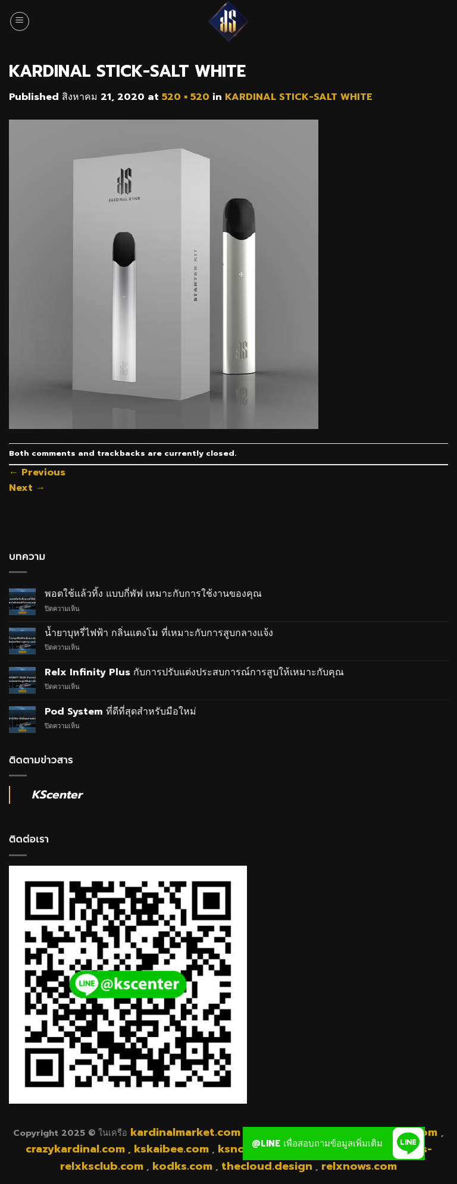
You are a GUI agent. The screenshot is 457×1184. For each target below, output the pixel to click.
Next (27, 488)
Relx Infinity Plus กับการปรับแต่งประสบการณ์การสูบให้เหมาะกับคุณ (194, 672)
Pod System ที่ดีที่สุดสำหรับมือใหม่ (120, 712)
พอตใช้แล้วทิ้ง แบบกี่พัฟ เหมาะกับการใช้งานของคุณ (153, 594)
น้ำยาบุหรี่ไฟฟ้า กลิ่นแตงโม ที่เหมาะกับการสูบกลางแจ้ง (159, 633)
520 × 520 (185, 97)
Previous (37, 472)
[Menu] (19, 21)
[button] (408, 1143)
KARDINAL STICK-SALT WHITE (299, 97)
